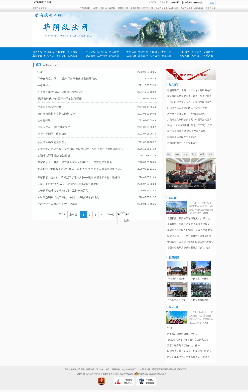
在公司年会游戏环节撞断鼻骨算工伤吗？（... (190, 357)
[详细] (205, 213)
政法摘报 (72, 51)
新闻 (177, 154)
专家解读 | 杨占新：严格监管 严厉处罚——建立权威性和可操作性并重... (80, 177)
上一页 (73, 214)
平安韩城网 (85, 8)
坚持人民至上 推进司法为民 (53, 127)
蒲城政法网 (160, 8)
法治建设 (102, 51)
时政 (186, 154)
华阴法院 (131, 51)
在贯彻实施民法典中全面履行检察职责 (60, 92)
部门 (194, 154)
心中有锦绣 (44, 120)
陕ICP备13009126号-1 (125, 374)
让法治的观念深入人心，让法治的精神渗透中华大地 (68, 184)
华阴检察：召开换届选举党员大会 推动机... (189, 218)
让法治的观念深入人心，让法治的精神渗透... (190, 102)
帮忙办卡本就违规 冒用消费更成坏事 (186, 131)
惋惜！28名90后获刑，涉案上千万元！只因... (190, 125)
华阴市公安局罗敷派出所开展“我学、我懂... (189, 247)
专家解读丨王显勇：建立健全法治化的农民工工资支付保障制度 (74, 162)
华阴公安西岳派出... (200, 299)
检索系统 (72, 55)
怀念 (40, 72)
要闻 (169, 154)
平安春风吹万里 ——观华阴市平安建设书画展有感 (67, 78)
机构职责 (49, 55)
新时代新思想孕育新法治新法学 (56, 113)
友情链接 (208, 51)
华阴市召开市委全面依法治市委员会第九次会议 (190, 186)
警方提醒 (166, 55)
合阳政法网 (211, 8)
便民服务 (185, 51)
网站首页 (37, 51)
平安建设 (91, 51)
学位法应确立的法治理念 (52, 142)
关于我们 (196, 55)
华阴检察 (143, 51)
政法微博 (196, 51)
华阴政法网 (123, 8)
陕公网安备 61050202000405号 (150, 374)
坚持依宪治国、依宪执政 (52, 133)
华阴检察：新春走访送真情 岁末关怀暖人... (189, 224)
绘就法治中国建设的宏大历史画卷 (57, 204)
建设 (211, 154)
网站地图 (185, 55)
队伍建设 (114, 51)
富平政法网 (148, 8)
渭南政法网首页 (39, 8)
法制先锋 (143, 55)
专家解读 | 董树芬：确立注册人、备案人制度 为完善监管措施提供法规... (80, 168)
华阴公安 (155, 51)
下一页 (111, 214)
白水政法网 (173, 8)
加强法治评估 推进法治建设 (53, 155)
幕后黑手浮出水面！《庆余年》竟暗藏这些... (190, 90)
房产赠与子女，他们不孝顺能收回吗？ (187, 113)
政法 (202, 154)
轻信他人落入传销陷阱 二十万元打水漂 (187, 108)
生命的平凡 (44, 85)
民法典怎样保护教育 (49, 107)
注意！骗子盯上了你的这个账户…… (186, 345)
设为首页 (164, 2)
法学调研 (102, 55)
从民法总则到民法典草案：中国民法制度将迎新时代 (68, 197)
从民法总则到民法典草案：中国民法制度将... (190, 119)
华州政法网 (110, 8)
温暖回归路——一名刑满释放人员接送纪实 (189, 236)
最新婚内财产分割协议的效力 (182, 142)
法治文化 (131, 55)
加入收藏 (152, 2)
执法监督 (91, 55)
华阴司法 (166, 51)
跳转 (127, 220)
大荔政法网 (198, 8)
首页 (38, 64)
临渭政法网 (98, 8)
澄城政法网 (185, 8)
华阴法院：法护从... (177, 278)
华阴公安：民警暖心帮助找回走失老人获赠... (190, 241)
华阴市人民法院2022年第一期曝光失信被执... (190, 230)
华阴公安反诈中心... (177, 299)
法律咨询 (155, 55)
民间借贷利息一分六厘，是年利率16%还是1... (191, 351)
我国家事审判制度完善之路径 (182, 137)
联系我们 (208, 55)
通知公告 (37, 55)
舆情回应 (114, 55)
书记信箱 (61, 55)
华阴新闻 (61, 51)
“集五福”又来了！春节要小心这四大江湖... (188, 339)
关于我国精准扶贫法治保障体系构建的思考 (62, 190)
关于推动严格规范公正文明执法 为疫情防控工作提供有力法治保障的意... (80, 148)
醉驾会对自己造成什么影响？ (182, 333)
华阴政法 (49, 51)
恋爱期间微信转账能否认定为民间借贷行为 (189, 96)
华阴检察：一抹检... (200, 278)
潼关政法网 (135, 8)
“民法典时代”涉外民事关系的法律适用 (59, 98)
